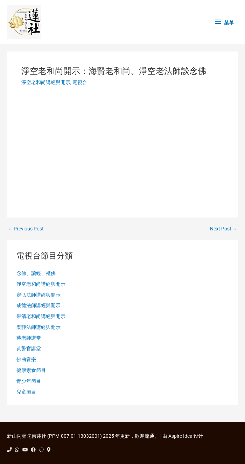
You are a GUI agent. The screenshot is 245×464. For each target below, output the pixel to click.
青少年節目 (28, 381)
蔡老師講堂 (28, 338)
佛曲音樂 (26, 359)
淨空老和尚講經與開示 (45, 82)
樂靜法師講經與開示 (38, 327)
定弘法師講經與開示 (38, 295)
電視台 (79, 82)
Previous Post (26, 229)
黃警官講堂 (28, 348)
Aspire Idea (180, 436)
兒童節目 (26, 392)
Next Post (223, 229)
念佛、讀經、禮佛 (36, 273)
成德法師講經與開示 (38, 305)
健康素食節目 (31, 370)
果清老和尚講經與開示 (40, 316)
